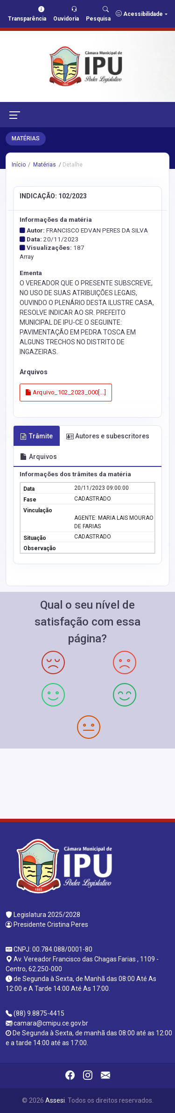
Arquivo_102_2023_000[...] (66, 392)
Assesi (55, 1100)
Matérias (44, 164)
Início (19, 164)
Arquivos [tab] (38, 456)
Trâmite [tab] (36, 436)
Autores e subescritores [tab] (107, 436)
